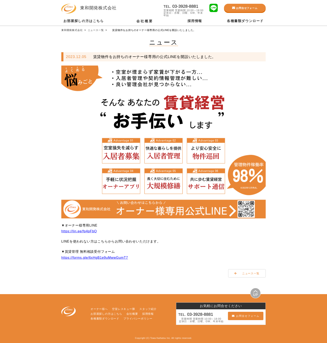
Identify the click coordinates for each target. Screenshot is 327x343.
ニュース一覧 (96, 30)
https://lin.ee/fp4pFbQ (79, 231)
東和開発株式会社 (72, 30)
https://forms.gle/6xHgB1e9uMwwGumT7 (94, 257)
